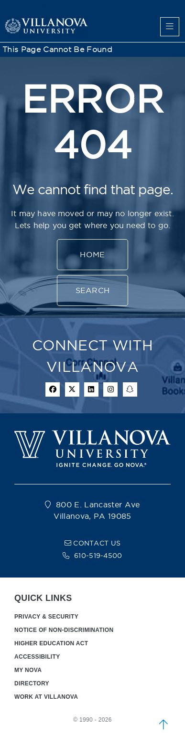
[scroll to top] (163, 724)
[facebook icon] (52, 389)
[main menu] (169, 26)
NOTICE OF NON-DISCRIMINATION (63, 630)
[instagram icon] (110, 389)
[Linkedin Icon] (91, 389)
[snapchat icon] (130, 389)
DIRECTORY (31, 683)
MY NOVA (28, 670)
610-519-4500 (98, 555)
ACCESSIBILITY (37, 656)
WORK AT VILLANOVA (46, 696)
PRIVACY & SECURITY (46, 616)
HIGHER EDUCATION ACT (51, 643)
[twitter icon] (72, 389)
